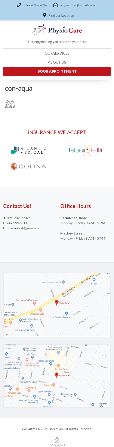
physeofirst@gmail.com (77, 5)
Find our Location (61, 15)
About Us (57, 62)
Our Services (57, 53)
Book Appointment (57, 71)
